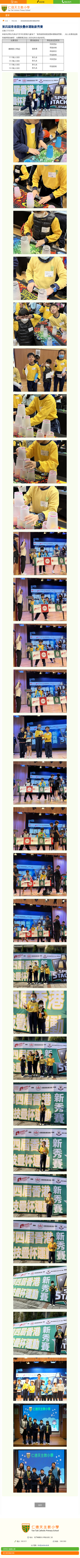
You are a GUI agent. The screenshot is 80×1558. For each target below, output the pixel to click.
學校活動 (14, 21)
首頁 (6, 21)
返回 (40, 1505)
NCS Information (8, 1553)
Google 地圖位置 (9, 1549)
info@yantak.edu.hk (43, 1545)
